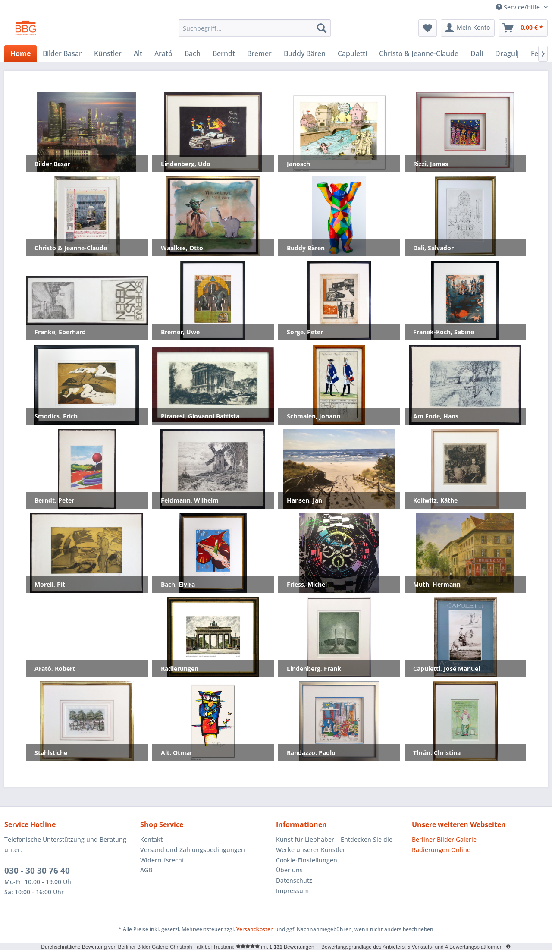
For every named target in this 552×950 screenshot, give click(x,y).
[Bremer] (259, 53)
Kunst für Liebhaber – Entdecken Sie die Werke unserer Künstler (334, 844)
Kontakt (151, 839)
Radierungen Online (441, 850)
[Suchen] (322, 28)
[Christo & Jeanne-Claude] (418, 53)
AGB (146, 870)
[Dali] (476, 53)
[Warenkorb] (523, 28)
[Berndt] (224, 53)
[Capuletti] (352, 53)
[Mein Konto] (468, 28)
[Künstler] (108, 53)
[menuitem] (255, 28)
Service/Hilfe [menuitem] (519, 7)
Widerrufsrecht (162, 860)
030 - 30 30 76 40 (37, 870)
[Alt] (138, 53)
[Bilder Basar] (62, 53)
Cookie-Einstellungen (306, 860)
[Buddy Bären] (305, 53)
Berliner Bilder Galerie (444, 839)
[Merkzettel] (427, 28)
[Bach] (193, 53)
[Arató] (163, 53)
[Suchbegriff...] (255, 28)
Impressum (292, 891)
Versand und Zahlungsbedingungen (192, 850)
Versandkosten (255, 929)
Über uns (289, 870)
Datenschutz (294, 880)
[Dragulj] (507, 53)
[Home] (20, 53)
